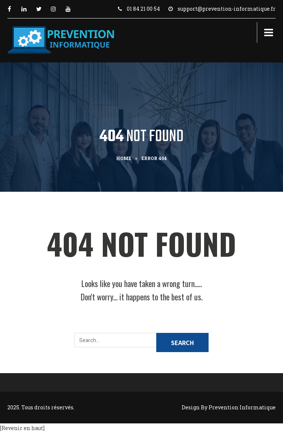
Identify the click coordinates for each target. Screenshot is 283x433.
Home (123, 158)
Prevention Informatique (242, 407)
